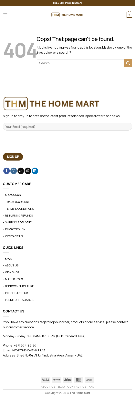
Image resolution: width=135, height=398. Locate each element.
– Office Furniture (16, 293)
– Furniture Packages (18, 300)
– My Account (13, 195)
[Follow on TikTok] (20, 171)
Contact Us (76, 386)
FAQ (91, 386)
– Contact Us (13, 236)
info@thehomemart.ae (28, 350)
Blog (61, 386)
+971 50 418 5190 (25, 345)
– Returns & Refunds (18, 215)
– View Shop (11, 272)
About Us (48, 386)
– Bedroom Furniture (18, 286)
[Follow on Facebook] (6, 171)
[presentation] (33, 143)
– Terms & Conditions (18, 208)
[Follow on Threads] (28, 171)
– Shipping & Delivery (17, 222)
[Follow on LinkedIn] (35, 171)
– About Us (10, 265)
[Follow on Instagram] (13, 171)
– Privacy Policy (14, 229)
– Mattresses (13, 279)
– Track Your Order (17, 202)
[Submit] (128, 63)
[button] (5, 15)
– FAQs (7, 258)
